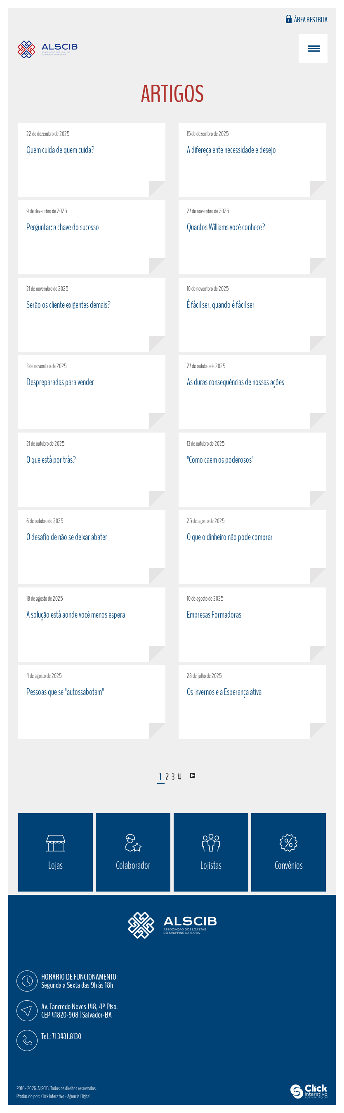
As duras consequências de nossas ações (235, 382)
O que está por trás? (51, 460)
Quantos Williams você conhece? (226, 227)
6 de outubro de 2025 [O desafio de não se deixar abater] (44, 521)
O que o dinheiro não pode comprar (230, 537)
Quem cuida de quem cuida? (60, 150)
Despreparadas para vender (60, 382)
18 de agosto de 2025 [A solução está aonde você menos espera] (44, 599)
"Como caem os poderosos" (220, 460)
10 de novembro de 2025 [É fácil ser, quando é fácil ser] (208, 289)
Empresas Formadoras (214, 615)
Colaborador (133, 866)
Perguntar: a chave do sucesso (62, 227)
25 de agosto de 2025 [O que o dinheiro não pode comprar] (205, 521)
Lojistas (210, 866)
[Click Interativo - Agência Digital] (309, 1097)
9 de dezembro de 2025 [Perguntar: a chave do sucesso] (46, 211)
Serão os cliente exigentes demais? (68, 305)
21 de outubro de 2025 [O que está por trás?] (45, 444)
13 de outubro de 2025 (205, 444)
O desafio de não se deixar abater (66, 537)
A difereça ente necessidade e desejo (231, 150)
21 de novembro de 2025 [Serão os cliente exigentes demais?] (47, 289)
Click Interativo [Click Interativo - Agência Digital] (65, 1096)
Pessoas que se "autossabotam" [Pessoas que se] (65, 692)
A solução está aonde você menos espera (75, 615)
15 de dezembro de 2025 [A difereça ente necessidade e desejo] (208, 134)
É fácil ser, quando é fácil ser (220, 305)
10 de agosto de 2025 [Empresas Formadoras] (205, 599)
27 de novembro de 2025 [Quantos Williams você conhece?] (208, 211)
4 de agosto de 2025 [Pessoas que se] (43, 676)
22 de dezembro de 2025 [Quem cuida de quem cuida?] (47, 134)
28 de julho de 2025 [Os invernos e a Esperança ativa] (204, 676)
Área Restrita (311, 19)
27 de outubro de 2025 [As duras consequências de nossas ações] (206, 366)
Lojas (55, 866)
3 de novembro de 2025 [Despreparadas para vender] (46, 366)
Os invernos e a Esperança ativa (224, 692)
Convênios (289, 866)
